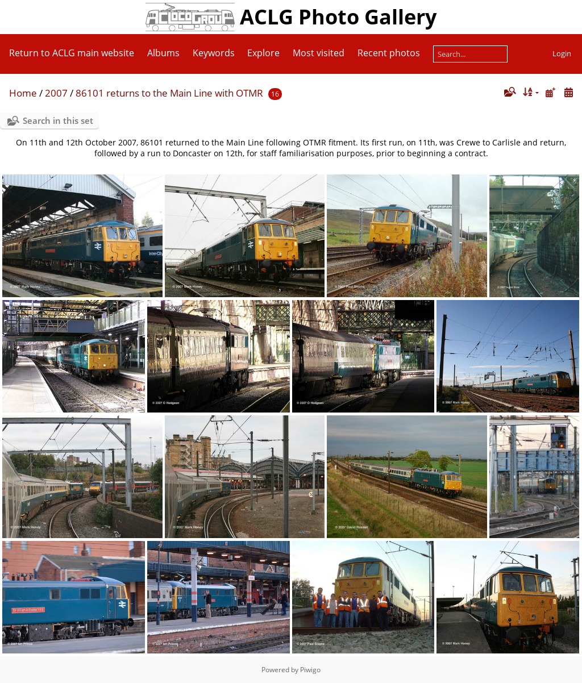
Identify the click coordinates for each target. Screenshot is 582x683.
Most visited (318, 53)
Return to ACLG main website (71, 53)
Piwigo (310, 669)
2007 (56, 92)
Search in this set (58, 120)
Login (561, 53)
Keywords (214, 53)
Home (23, 92)
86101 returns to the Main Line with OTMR (169, 92)
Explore (263, 53)
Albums (163, 53)
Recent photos (388, 53)
